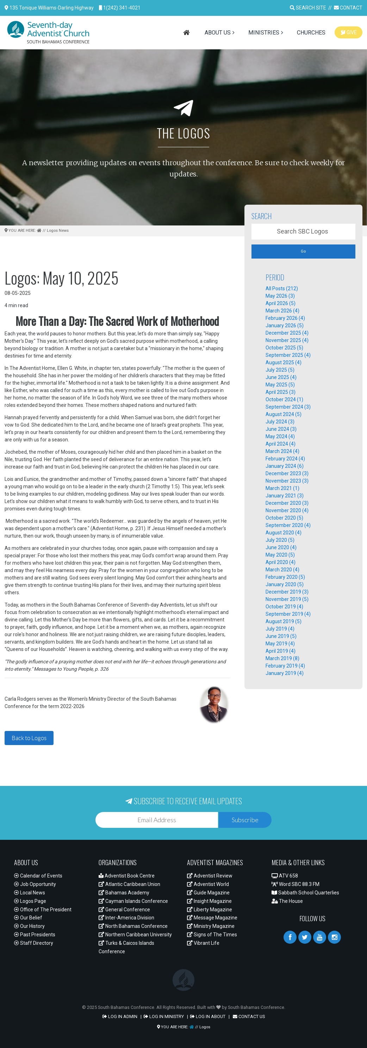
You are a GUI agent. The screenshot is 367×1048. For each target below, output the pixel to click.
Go (303, 251)
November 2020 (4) (287, 510)
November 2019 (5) (287, 599)
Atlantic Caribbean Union (129, 884)
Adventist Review (209, 876)
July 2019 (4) (280, 629)
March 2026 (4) (282, 311)
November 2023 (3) (287, 481)
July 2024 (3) (280, 421)
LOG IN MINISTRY (164, 1016)
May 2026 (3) (280, 296)
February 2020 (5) (285, 577)
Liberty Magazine (209, 909)
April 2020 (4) (281, 562)
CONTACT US (249, 1016)
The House (287, 901)
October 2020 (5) (284, 518)
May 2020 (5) (280, 555)
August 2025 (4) (283, 362)
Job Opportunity (35, 884)
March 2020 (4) (282, 569)
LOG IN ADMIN (119, 1016)
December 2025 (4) (287, 333)
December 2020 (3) (287, 503)
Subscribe (245, 820)
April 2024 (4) (281, 444)
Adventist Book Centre (127, 876)
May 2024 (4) (280, 436)
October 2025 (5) (284, 348)
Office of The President (42, 909)
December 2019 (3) (287, 592)
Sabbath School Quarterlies (305, 892)
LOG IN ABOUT (207, 1016)
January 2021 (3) (285, 495)
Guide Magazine (208, 892)
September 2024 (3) (288, 407)
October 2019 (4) (284, 606)
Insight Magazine (209, 901)
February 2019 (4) (285, 666)
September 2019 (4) (288, 614)
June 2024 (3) (281, 429)
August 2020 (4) (283, 532)
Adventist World (208, 884)
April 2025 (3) (281, 392)
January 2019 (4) (285, 673)
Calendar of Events (38, 876)
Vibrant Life (203, 943)
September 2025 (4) (288, 355)
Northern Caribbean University (135, 934)
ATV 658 (285, 876)
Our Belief (28, 917)
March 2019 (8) (282, 658)
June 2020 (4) (281, 547)
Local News (29, 892)
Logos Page (30, 901)
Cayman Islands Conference (133, 901)
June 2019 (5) (281, 636)
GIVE (349, 32)
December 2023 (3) (287, 473)
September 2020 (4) (288, 525)
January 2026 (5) (285, 325)
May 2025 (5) (280, 384)
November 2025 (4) (287, 340)
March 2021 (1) (282, 488)
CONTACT (348, 8)
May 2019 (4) (280, 643)
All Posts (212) (282, 288)
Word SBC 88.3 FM (295, 884)
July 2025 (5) (280, 370)
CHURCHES (311, 32)
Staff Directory (33, 943)
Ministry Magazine (211, 926)
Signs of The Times (212, 934)
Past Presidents (34, 934)
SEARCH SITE (308, 8)
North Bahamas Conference (133, 926)
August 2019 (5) (283, 621)
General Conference (124, 909)
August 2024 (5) (283, 414)
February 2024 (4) (285, 458)
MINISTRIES (263, 32)
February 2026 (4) (285, 318)
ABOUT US (218, 32)
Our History (29, 926)
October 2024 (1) (284, 399)
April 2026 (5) (281, 303)
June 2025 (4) (281, 377)
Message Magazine (212, 917)
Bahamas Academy (124, 892)
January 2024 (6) (285, 466)
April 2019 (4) (281, 651)
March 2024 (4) (282, 451)
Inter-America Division (126, 917)
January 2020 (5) (285, 584)
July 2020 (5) (280, 540)
